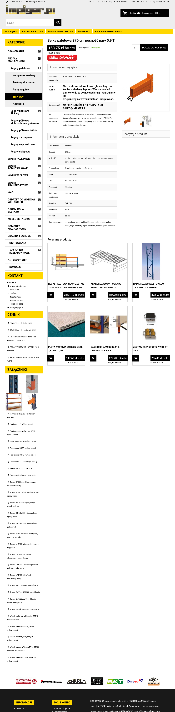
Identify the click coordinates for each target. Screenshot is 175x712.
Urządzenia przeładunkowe (19, 251)
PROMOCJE (14, 266)
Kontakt (92, 2)
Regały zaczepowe (21, 137)
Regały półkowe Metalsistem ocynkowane (25, 122)
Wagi (11, 192)
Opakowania (16, 51)
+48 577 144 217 (14, 2)
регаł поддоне (109, 226)
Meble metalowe (19, 218)
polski (161, 2)
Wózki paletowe (19, 158)
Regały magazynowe (60, 31)
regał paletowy (76, 226)
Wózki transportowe (18, 184)
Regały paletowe (32, 31)
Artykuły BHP (17, 259)
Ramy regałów (21, 89)
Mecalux (90, 222)
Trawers (99, 226)
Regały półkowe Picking (19, 112)
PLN (140, 2)
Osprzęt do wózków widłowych (21, 201)
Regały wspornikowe (22, 144)
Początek (11, 31)
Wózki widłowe (18, 175)
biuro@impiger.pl (35, 2)
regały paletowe (89, 226)
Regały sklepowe (20, 151)
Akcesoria (19, 103)
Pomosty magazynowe (17, 227)
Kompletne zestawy (24, 75)
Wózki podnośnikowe (18, 167)
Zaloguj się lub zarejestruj (113, 2)
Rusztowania (17, 243)
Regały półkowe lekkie (23, 130)
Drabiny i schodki (19, 235)
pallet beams (100, 222)
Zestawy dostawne (24, 82)
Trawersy (84, 31)
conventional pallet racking (76, 222)
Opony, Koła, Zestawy (16, 210)
